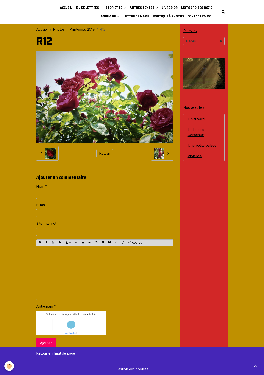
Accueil (66, 7)
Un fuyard (196, 119)
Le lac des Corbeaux (196, 132)
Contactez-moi (199, 16)
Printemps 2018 (82, 29)
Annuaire (109, 16)
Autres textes (142, 7)
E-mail (41, 205)
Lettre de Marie (136, 16)
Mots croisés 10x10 (196, 7)
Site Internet (46, 223)
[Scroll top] (255, 366)
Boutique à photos (168, 16)
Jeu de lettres (87, 7)
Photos (59, 29)
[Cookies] (9, 366)
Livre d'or (170, 7)
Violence (195, 156)
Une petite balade (202, 145)
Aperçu (135, 242)
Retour (104, 153)
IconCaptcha (70, 333)
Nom (40, 186)
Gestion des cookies (132, 369)
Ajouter (46, 343)
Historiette (112, 7)
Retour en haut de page (55, 353)
